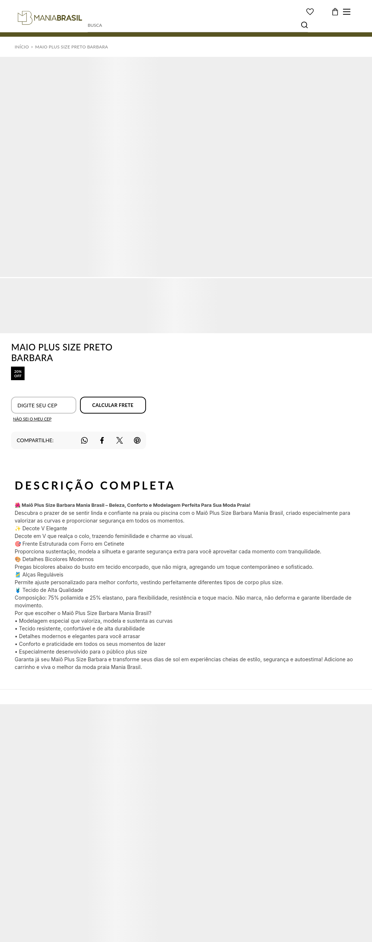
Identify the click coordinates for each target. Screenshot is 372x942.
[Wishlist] (310, 11)
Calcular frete (113, 405)
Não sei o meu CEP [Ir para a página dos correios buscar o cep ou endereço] (32, 419)
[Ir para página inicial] (22, 47)
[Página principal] (50, 18)
